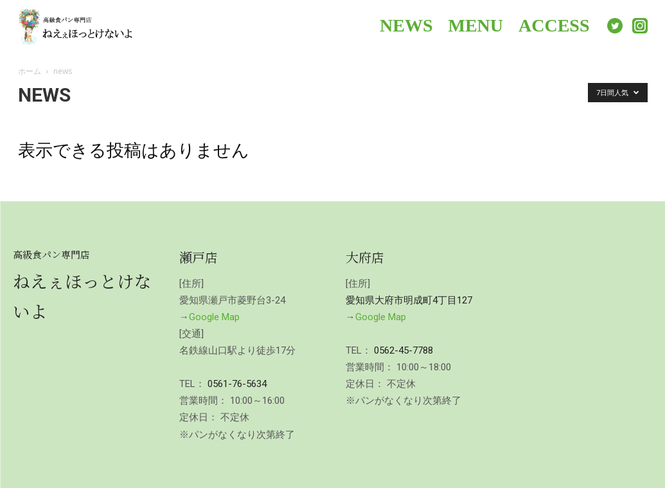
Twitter (615, 25)
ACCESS (554, 25)
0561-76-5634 (237, 384)
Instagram (640, 25)
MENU (475, 25)
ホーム (29, 71)
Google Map (214, 317)
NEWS (406, 25)
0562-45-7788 (403, 350)
